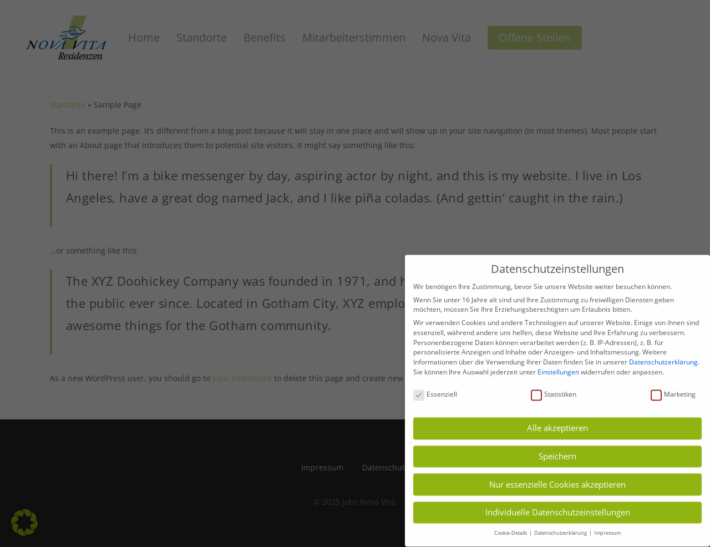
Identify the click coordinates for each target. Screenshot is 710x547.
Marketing (673, 386)
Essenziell (435, 386)
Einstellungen (558, 364)
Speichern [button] (557, 448)
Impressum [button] (607, 525)
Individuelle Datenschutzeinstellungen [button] (557, 504)
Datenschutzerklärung (663, 354)
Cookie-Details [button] (511, 525)
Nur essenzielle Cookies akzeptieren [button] (557, 476)
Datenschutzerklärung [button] (561, 525)
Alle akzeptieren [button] (557, 420)
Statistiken (553, 386)
